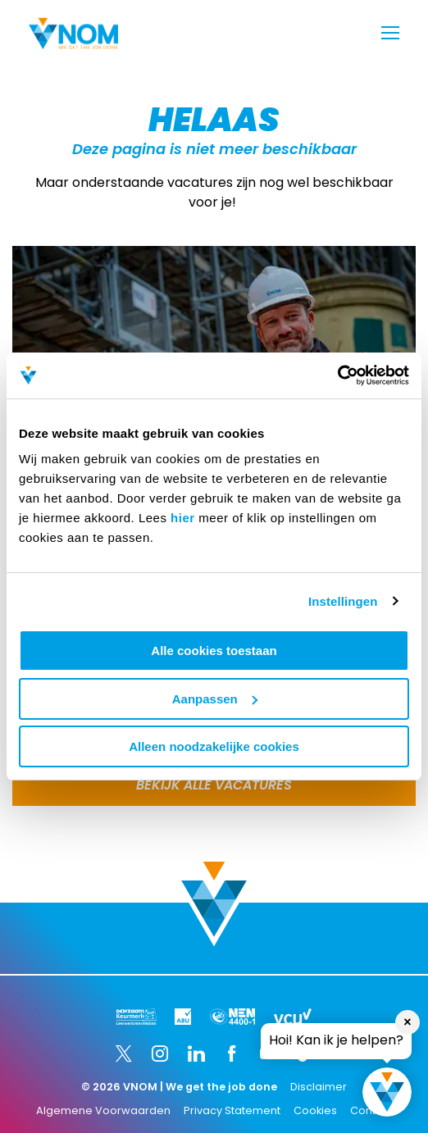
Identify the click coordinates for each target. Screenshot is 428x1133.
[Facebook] (232, 1053)
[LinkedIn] (196, 1053)
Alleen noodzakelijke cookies (214, 746)
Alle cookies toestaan (213, 651)
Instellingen (343, 601)
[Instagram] (160, 1053)
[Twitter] (124, 1053)
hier (183, 518)
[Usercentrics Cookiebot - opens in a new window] (337, 375)
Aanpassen (214, 699)
